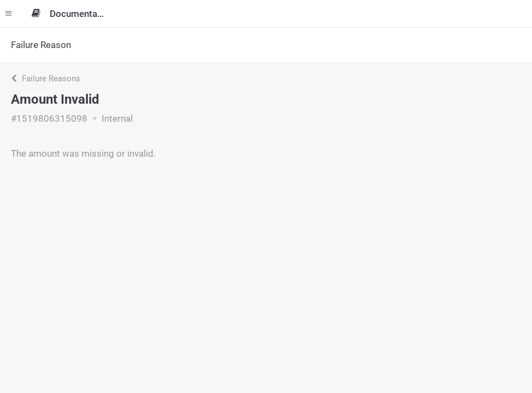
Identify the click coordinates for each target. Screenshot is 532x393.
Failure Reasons (45, 79)
